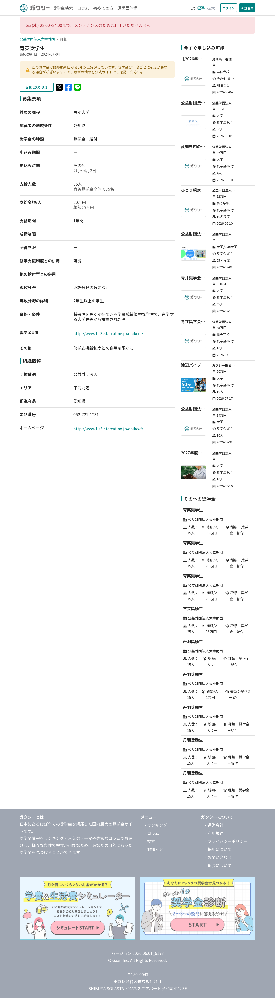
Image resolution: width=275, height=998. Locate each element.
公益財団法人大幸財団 (37, 38)
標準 (201, 8)
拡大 (211, 8)
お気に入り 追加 (37, 87)
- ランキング (156, 825)
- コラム (152, 833)
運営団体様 (127, 8)
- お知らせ (154, 849)
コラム (83, 8)
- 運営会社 (214, 825)
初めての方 (103, 8)
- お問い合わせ (218, 857)
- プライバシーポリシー (226, 841)
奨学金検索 (63, 8)
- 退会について (218, 865)
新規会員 (247, 8)
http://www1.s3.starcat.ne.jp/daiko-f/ (108, 333)
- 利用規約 (214, 833)
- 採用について (218, 849)
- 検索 (150, 841)
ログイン (229, 8)
